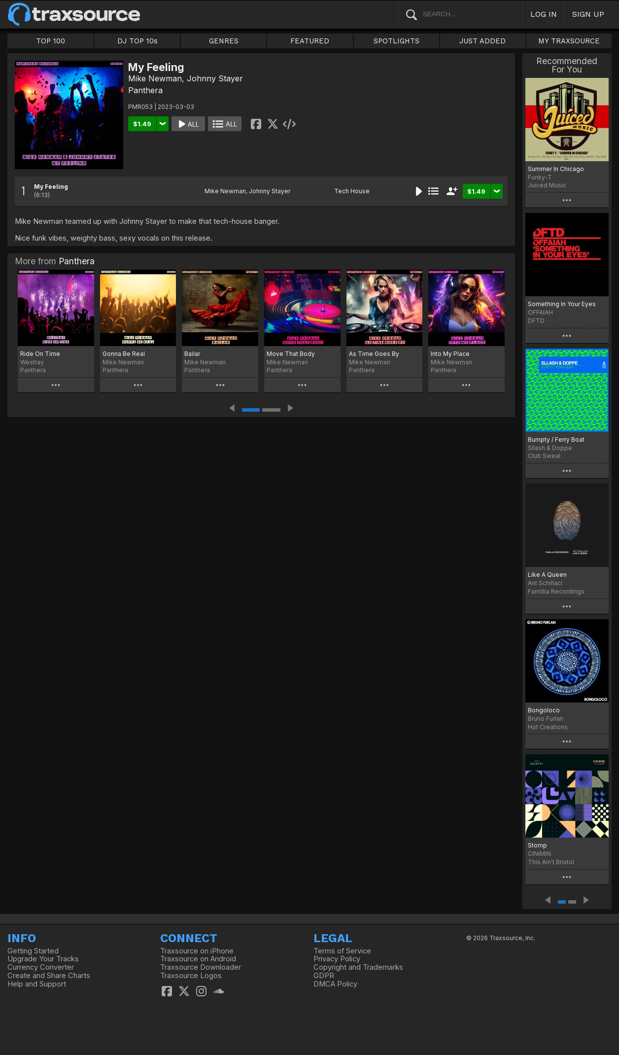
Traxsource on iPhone (197, 951)
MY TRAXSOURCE (569, 40)
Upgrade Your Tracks (43, 958)
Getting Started (33, 951)
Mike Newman (155, 78)
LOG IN (543, 14)
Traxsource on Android (198, 958)
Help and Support (36, 984)
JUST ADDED (482, 40)
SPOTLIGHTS (396, 40)
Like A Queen (547, 574)
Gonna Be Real (124, 353)
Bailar (192, 353)
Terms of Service (342, 951)
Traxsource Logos (191, 975)
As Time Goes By (374, 353)
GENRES (224, 40)
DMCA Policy (335, 984)
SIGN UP (588, 14)
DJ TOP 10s (137, 40)
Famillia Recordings (556, 591)
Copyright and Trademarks (358, 967)
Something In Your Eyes (562, 304)
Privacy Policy (336, 958)
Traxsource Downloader (200, 967)
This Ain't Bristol (551, 862)
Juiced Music (547, 185)
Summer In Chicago (556, 169)
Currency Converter (40, 967)
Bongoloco (544, 710)
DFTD (536, 320)
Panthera (145, 90)
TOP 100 (50, 40)
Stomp (537, 845)
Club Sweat (544, 455)
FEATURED (309, 40)
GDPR (323, 975)
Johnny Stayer (215, 78)
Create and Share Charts (48, 975)
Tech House (352, 191)
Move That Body (291, 353)
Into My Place (450, 353)
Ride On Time (40, 353)
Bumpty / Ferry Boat (556, 439)
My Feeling (51, 186)
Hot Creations (548, 727)
